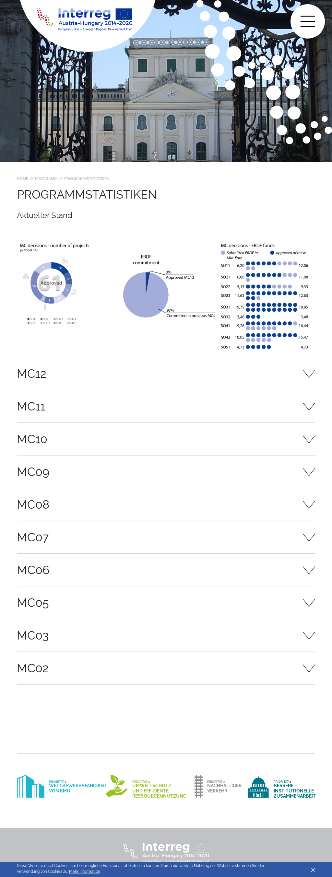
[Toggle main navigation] (307, 21)
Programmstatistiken (87, 179)
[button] (166, 373)
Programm (46, 179)
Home (22, 179)
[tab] (166, 373)
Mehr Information (84, 871)
